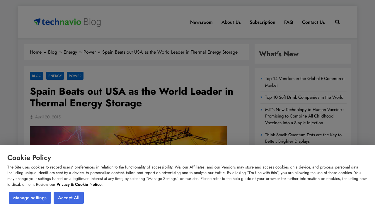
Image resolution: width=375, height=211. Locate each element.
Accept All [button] (68, 197)
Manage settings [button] (30, 197)
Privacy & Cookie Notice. (80, 184)
